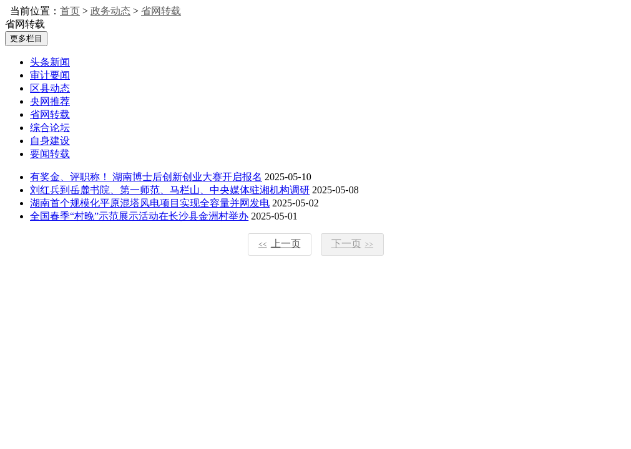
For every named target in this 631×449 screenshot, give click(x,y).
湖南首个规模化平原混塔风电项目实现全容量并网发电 (150, 203)
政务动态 (110, 11)
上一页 (279, 243)
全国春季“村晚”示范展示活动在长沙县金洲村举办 (139, 216)
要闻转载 (50, 153)
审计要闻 (50, 75)
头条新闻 (50, 62)
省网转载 (161, 11)
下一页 (352, 243)
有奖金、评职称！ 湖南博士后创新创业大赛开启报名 (146, 176)
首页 (70, 11)
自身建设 (50, 140)
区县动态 (50, 88)
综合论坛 (50, 127)
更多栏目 (26, 38)
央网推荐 (50, 101)
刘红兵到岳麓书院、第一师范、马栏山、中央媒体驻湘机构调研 (170, 190)
